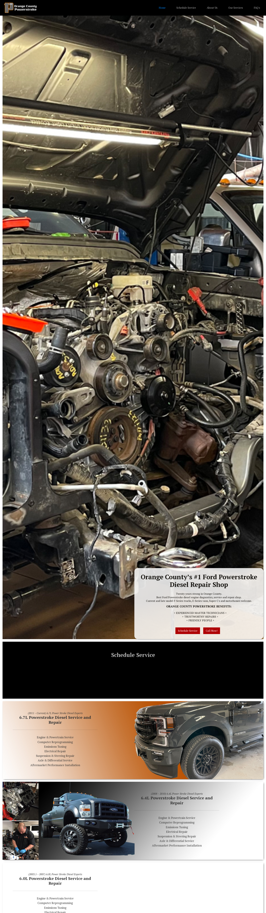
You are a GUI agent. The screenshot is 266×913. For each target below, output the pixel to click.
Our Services (235, 7)
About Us (212, 7)
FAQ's (257, 7)
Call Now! (211, 630)
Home (162, 7)
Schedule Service (186, 7)
